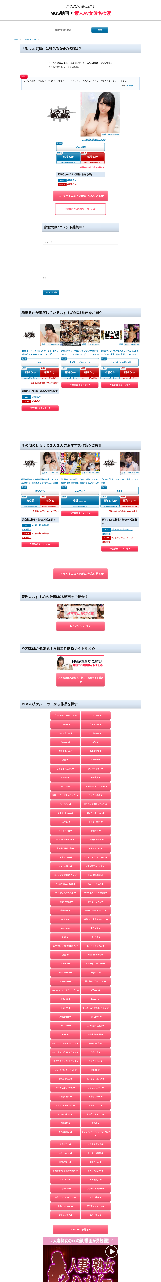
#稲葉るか (71, 180)
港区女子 (96, 752)
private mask (65, 894)
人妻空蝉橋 (65, 938)
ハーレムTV (95, 655)
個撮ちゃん (96, 1084)
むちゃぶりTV (65, 1036)
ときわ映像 (96, 1119)
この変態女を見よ (95, 947)
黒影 (65, 877)
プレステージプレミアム (65, 637)
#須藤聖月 (26, 481)
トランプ (65, 930)
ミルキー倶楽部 (95, 1075)
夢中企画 (65, 832)
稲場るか (68, 156)
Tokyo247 (95, 894)
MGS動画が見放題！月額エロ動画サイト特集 (81, 601)
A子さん (95, 912)
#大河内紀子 (107, 485)
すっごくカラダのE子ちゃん (96, 930)
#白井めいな (127, 481)
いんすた (65, 744)
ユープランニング (95, 1001)
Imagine (65, 850)
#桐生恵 (45, 477)
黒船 (65, 681)
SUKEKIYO (96, 673)
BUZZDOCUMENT (65, 761)
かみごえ (96, 974)
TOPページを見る (80, 1151)
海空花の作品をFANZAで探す (46, 463)
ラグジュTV (95, 646)
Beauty (95, 921)
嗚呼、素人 (96, 1137)
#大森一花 (36, 477)
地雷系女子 (65, 1084)
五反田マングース (95, 1128)
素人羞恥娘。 (65, 1054)
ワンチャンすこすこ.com (95, 779)
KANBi (65, 699)
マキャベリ (65, 1110)
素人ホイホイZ (95, 690)
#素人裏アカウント (95, 788)
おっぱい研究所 (65, 823)
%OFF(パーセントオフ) (96, 832)
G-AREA (65, 885)
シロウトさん (96, 983)
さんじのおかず (95, 1092)
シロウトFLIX (96, 744)
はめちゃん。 (65, 1075)
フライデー (65, 1066)
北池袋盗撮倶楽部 (65, 770)
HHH (65, 956)
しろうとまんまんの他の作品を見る (80, 195)
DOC (65, 859)
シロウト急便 (96, 717)
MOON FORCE (95, 877)
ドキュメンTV (65, 655)
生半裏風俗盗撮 (95, 956)
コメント (48, 242)
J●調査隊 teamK (95, 761)
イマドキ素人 (65, 788)
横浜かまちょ (65, 1001)
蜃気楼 (96, 1045)
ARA (95, 664)
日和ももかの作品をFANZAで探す (123, 463)
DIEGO (95, 992)
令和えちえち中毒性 (65, 1009)
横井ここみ (80, 451)
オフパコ (65, 921)
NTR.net (95, 681)
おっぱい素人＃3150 (65, 806)
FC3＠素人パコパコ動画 (95, 814)
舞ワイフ (96, 850)
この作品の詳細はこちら (94, 139)
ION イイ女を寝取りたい (65, 797)
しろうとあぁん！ (95, 1036)
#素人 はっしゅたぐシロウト (65, 965)
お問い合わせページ (80, 1251)
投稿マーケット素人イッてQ (65, 717)
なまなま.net (65, 673)
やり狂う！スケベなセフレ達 (65, 983)
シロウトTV (96, 637)
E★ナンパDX (65, 779)
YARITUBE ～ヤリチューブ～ (65, 912)
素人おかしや (96, 770)
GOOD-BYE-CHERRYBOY (65, 1092)
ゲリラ (65, 841)
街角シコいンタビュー (65, 1119)
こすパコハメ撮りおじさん (65, 868)
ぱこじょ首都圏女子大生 (95, 726)
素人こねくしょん (95, 735)
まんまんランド (95, 1066)
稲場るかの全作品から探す (92, 167)
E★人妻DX (96, 938)
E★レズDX (65, 947)
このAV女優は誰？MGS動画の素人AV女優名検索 (79, 1245)
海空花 (30, 451)
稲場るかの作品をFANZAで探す (45, 356)
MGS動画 (130, 86)
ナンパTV (65, 646)
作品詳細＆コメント (40, 382)
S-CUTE (65, 708)
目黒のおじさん (65, 1128)
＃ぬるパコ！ (96, 1027)
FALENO (65, 1101)
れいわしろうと (95, 806)
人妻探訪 (65, 1045)
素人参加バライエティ (95, 903)
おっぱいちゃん (95, 823)
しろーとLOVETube (95, 885)
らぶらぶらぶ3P (96, 1009)
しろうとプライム (95, 868)
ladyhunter (65, 903)
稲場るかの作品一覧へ (80, 209)
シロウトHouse (65, 735)
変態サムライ (65, 1137)
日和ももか (110, 451)
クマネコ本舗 (65, 752)
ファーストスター (95, 1110)
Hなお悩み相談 (95, 797)
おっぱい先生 (65, 1018)
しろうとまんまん (65, 690)
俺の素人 (95, 699)
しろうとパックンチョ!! (65, 992)
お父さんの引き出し (65, 1027)
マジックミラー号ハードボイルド (96, 1055)
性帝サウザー (96, 1018)
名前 (44, 278)
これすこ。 (65, 726)
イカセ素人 (96, 1101)
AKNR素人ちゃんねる (65, 814)
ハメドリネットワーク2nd (95, 708)
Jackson (65, 664)
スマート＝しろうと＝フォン (65, 974)
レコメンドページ (80, 562)
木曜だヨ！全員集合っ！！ (95, 841)
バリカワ (96, 859)
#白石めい (116, 481)
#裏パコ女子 (95, 965)
